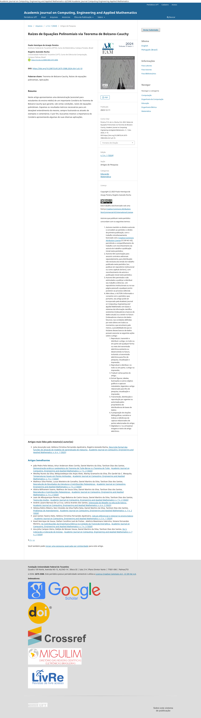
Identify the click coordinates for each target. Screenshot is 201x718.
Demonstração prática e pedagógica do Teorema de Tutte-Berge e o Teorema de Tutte (71, 468)
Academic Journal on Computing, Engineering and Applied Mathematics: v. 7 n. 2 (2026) (81, 469)
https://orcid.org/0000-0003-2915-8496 (44, 60)
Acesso (174, 4)
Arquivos (54, 17)
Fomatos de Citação (110, 143)
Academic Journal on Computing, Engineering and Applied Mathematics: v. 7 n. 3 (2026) (81, 525)
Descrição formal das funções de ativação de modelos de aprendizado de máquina (80, 448)
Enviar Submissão (150, 30)
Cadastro (165, 4)
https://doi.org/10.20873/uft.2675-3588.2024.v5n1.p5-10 (57, 68)
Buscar (171, 17)
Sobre (100, 17)
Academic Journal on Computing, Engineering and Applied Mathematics (80, 12)
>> (34, 540)
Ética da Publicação (83, 17)
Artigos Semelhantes (39, 460)
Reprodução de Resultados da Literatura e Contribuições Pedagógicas (64, 484)
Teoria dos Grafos (41, 500)
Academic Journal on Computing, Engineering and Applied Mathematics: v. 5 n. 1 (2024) (73, 518)
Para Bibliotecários (148, 73)
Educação (105, 174)
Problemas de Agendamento (46, 510)
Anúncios (66, 17)
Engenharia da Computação (152, 99)
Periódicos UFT (30, 17)
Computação (146, 95)
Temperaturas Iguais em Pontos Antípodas (52, 476)
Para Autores (146, 69)
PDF (106, 97)
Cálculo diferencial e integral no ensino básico (112, 516)
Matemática (106, 176)
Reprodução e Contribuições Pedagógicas (52, 492)
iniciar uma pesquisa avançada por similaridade (67, 546)
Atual (43, 17)
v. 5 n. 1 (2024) (51, 26)
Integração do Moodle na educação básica (108, 502)
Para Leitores (146, 65)
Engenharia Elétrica (149, 107)
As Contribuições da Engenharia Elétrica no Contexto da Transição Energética (75, 524)
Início (30, 26)
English (144, 45)
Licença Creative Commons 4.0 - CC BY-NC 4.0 (116, 574)
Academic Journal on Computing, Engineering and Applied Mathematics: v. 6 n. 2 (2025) (72, 505)
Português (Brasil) (149, 49)
